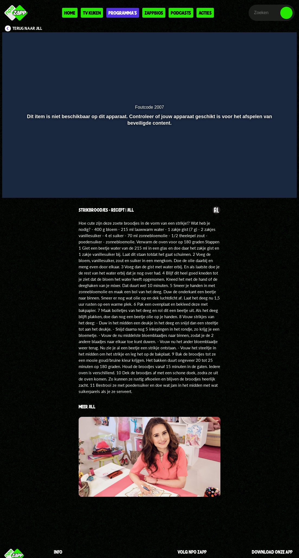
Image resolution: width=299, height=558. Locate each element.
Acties (205, 12)
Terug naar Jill (27, 28)
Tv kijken (92, 12)
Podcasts (181, 12)
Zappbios (153, 12)
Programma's (122, 12)
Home (69, 12)
